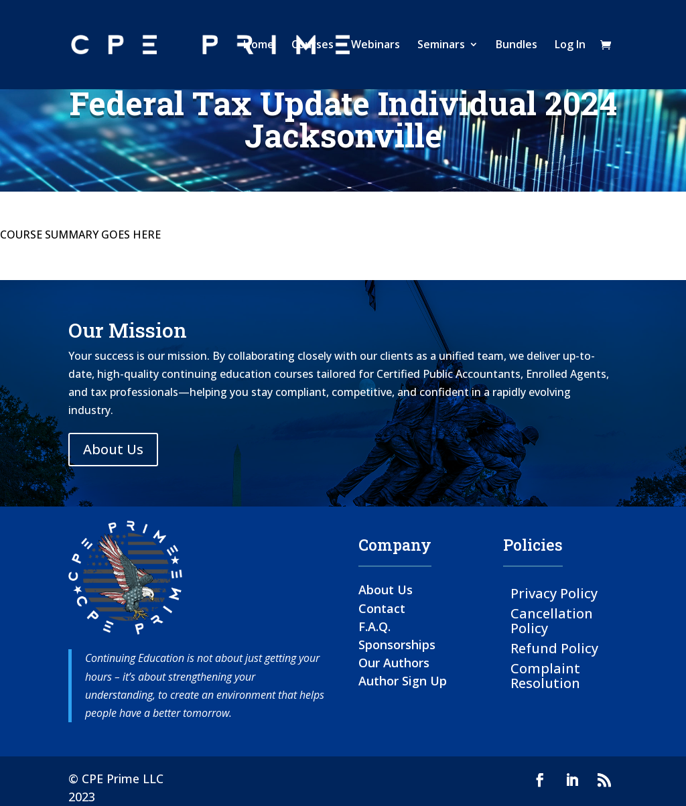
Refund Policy (554, 647)
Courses (312, 46)
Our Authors (393, 663)
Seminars (441, 46)
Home (258, 46)
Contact (381, 608)
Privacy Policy (554, 592)
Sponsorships (396, 644)
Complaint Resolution (545, 675)
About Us (113, 449)
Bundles (516, 46)
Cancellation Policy (551, 620)
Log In (570, 46)
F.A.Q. (374, 626)
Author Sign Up (402, 681)
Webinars (375, 46)
